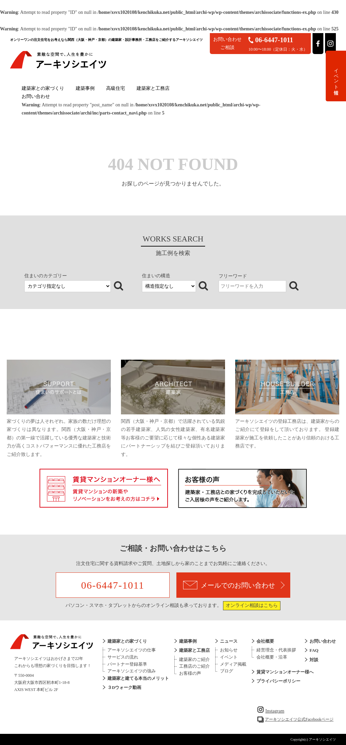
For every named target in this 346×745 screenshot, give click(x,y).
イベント (229, 657)
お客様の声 (190, 673)
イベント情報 (336, 76)
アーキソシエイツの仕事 (131, 649)
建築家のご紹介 (194, 659)
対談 (314, 659)
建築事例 (85, 88)
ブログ (226, 670)
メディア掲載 (233, 664)
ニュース (229, 641)
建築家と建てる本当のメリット (138, 678)
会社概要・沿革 (271, 657)
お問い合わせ (36, 96)
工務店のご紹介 (194, 666)
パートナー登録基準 (127, 664)
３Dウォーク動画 (124, 687)
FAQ (314, 650)
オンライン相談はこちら (252, 605)
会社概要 (265, 641)
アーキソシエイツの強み (131, 670)
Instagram (270, 711)
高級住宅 (115, 88)
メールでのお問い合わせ (234, 585)
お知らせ (229, 649)
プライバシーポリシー (278, 681)
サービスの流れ (122, 657)
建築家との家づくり (43, 88)
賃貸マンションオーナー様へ (285, 671)
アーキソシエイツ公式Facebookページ (299, 719)
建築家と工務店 (153, 88)
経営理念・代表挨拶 (276, 649)
